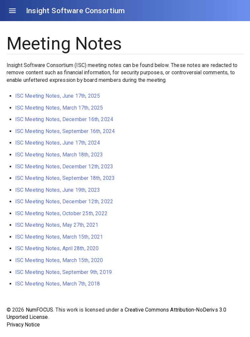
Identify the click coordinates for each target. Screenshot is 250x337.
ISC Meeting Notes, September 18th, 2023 (65, 178)
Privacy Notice (23, 324)
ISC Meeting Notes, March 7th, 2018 (57, 284)
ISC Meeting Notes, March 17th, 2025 (59, 108)
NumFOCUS (39, 310)
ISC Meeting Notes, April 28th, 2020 (57, 248)
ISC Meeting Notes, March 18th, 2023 (59, 155)
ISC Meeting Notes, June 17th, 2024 (57, 143)
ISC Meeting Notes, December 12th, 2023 (64, 166)
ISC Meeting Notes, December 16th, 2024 (64, 119)
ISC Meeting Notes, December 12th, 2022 (64, 201)
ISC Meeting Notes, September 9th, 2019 (63, 272)
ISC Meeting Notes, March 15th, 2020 (59, 260)
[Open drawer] (12, 10)
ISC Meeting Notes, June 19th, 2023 (57, 190)
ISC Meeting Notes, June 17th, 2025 (57, 96)
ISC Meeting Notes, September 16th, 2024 (65, 131)
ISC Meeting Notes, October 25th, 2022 (61, 213)
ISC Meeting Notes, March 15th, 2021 (59, 237)
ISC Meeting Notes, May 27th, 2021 (57, 225)
